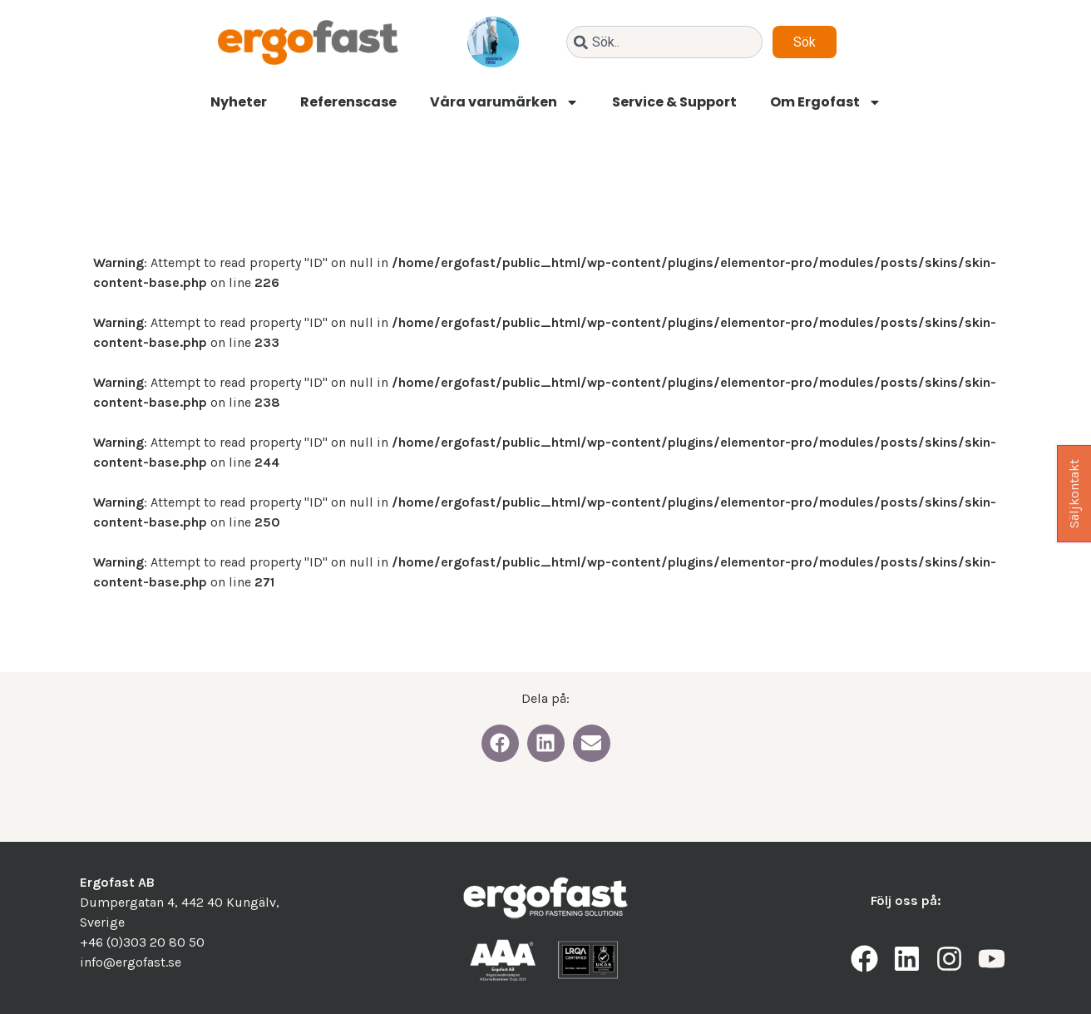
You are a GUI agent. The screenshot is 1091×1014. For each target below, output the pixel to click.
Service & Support (674, 101)
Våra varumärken (504, 102)
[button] (500, 743)
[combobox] (664, 42)
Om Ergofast (825, 102)
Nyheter (238, 101)
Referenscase (348, 101)
